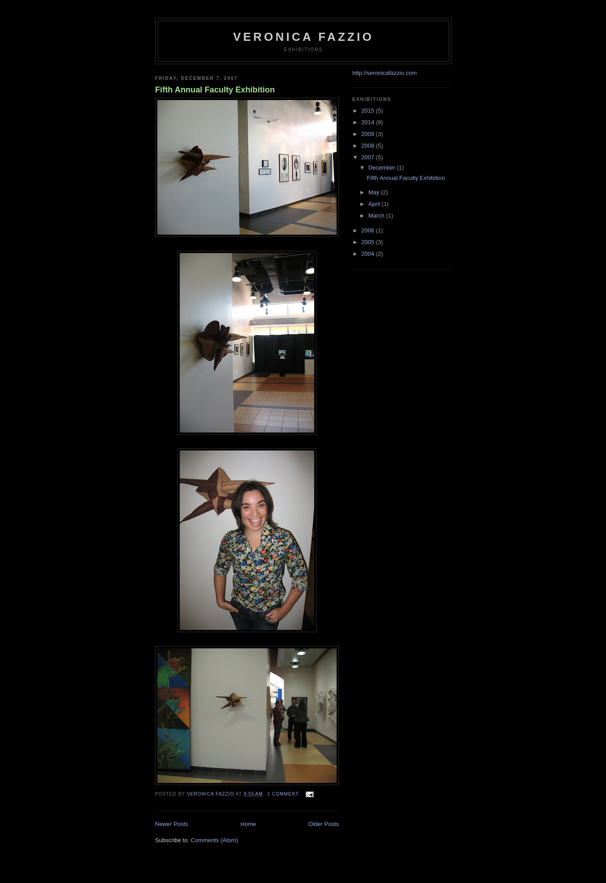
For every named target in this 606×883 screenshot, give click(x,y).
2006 (368, 230)
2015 (368, 110)
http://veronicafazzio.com (384, 73)
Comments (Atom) (214, 840)
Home (248, 824)
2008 (368, 145)
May (374, 192)
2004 (368, 253)
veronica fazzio (303, 37)
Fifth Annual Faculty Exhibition (215, 89)
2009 (368, 134)
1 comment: (284, 793)
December (382, 167)
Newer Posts (171, 824)
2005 (368, 242)
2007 (368, 157)
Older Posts (323, 824)
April (375, 204)
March (377, 215)
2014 (368, 122)
